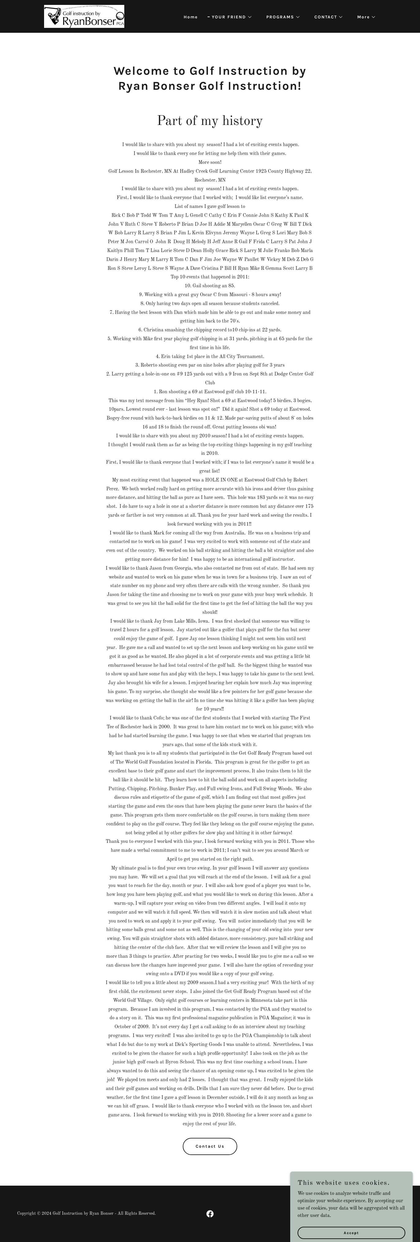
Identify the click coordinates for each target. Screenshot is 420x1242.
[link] (84, 16)
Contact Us (210, 1146)
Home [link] (191, 17)
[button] (230, 17)
